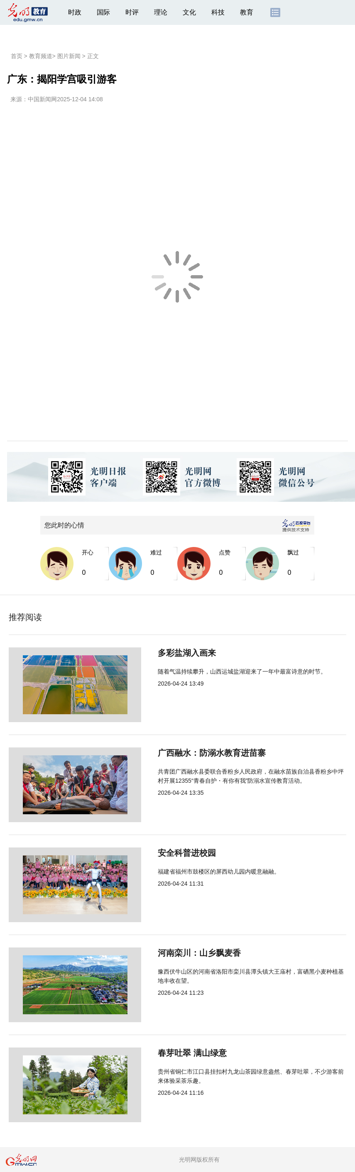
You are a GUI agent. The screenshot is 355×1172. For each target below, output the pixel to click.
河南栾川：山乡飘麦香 (171, 952)
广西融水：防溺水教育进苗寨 (184, 752)
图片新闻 (69, 56)
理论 (160, 12)
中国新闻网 (42, 99)
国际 (103, 12)
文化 (189, 12)
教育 (246, 12)
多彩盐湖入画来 (159, 652)
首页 (16, 56)
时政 (74, 12)
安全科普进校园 (159, 852)
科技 (218, 12)
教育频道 (40, 56)
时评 (132, 12)
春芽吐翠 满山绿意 (164, 1052)
